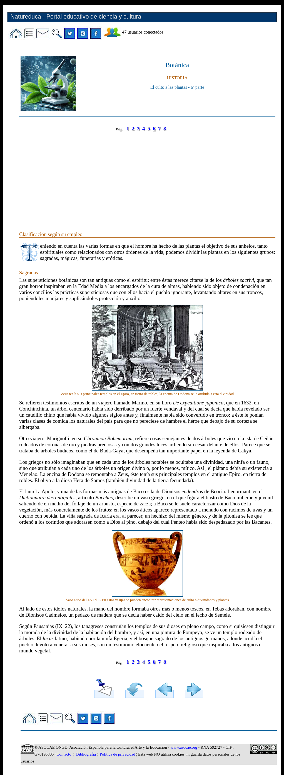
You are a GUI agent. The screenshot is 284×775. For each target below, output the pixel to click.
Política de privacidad (117, 754)
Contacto (64, 754)
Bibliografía (86, 754)
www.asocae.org (183, 747)
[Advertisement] (147, 176)
